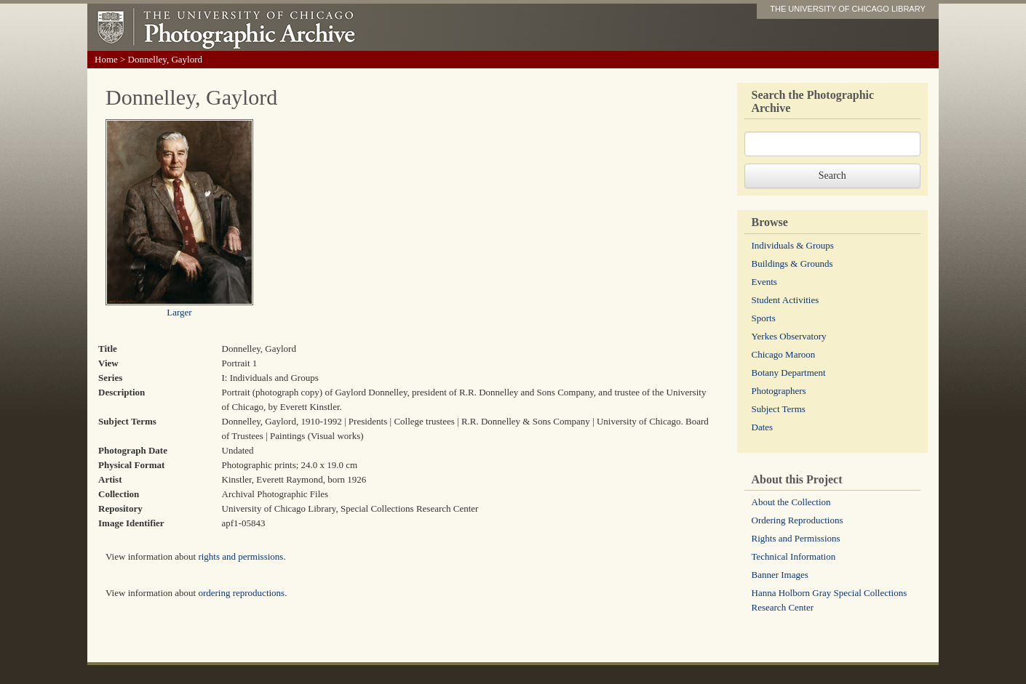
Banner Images (780, 574)
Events (764, 281)
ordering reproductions (241, 592)
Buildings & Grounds (792, 263)
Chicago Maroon (784, 354)
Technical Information (794, 556)
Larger (179, 312)
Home (106, 59)
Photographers (779, 390)
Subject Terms (779, 408)
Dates (763, 427)
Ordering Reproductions (797, 520)
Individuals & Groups (793, 245)
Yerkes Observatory (789, 336)
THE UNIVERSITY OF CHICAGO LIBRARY (848, 8)
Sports (764, 318)
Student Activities (785, 299)
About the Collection (791, 501)
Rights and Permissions (796, 538)
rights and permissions (240, 556)
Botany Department (789, 372)
